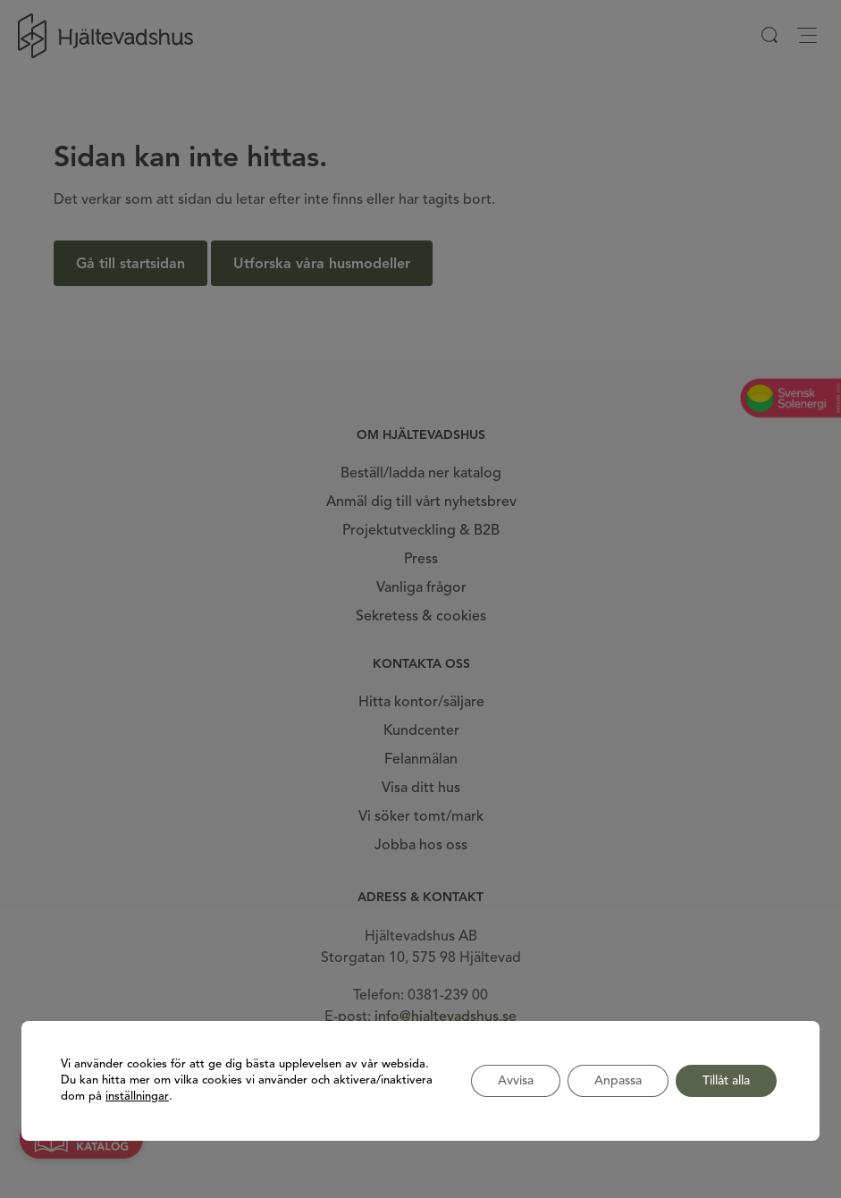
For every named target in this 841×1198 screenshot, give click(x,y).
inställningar (137, 1096)
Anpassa (618, 1081)
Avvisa (516, 1081)
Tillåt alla (726, 1081)
